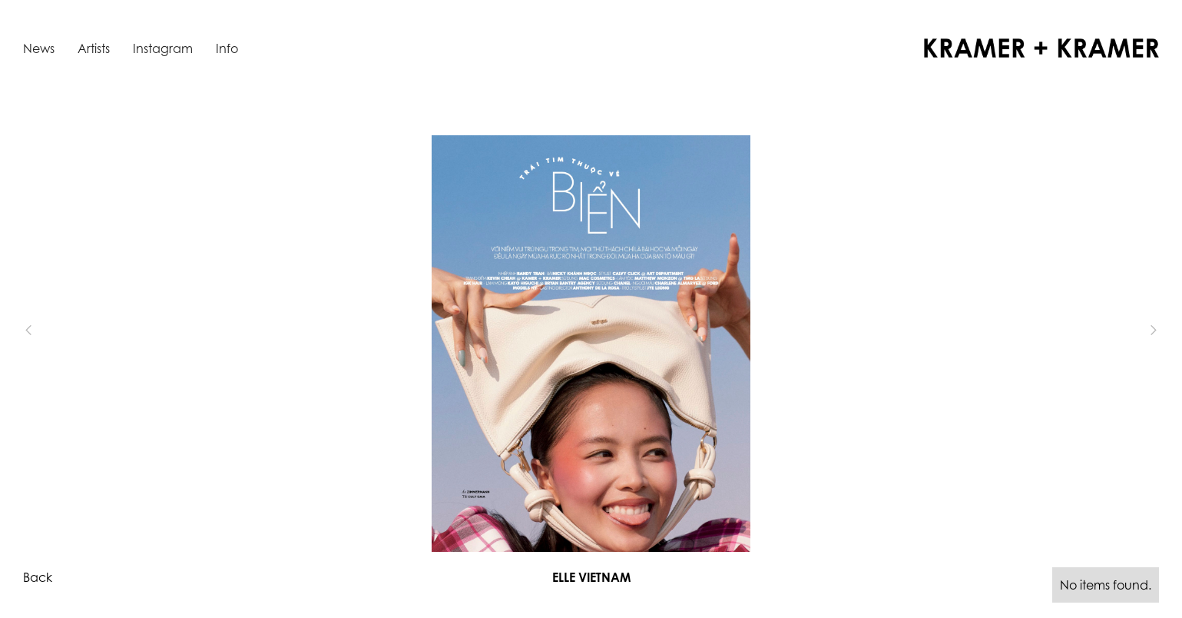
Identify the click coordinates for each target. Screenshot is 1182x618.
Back (37, 577)
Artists (94, 48)
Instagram (163, 48)
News (39, 48)
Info (227, 48)
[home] (1041, 48)
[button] (53, 330)
